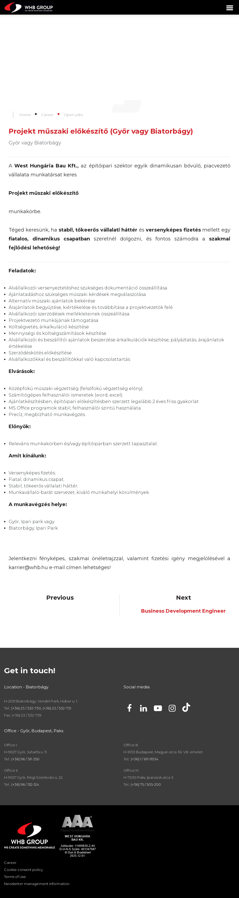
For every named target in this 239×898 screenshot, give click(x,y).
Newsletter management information (36, 884)
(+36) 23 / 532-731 (57, 708)
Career (47, 115)
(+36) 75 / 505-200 (146, 784)
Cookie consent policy (23, 869)
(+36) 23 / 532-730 (26, 708)
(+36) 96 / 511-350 (25, 759)
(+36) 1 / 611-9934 (144, 759)
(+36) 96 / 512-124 (25, 784)
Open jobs (73, 115)
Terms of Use (15, 876)
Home (25, 115)
